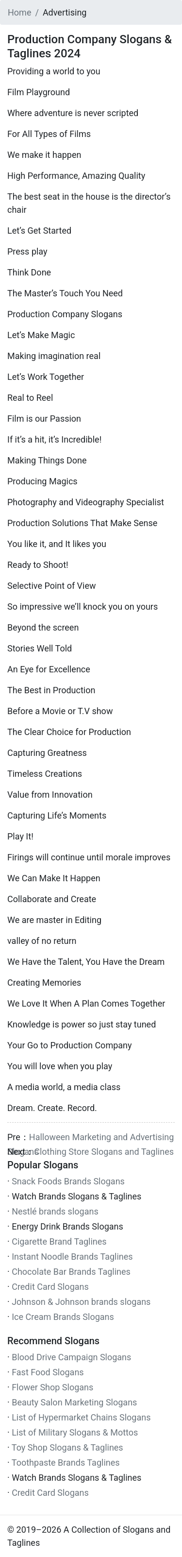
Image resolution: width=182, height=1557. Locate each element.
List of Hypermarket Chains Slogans (81, 1417)
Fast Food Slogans (47, 1372)
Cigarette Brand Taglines (59, 1241)
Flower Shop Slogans (52, 1387)
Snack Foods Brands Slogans (68, 1181)
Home (19, 12)
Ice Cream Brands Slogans (63, 1317)
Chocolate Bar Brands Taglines (71, 1271)
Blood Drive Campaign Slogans (71, 1357)
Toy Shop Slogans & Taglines (67, 1447)
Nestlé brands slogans (55, 1211)
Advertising (65, 12)
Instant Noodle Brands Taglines (72, 1256)
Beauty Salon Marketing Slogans (74, 1402)
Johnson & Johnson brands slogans (81, 1302)
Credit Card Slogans (50, 1287)
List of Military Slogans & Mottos (75, 1432)
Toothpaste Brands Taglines (66, 1462)
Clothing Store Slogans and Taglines (104, 1151)
